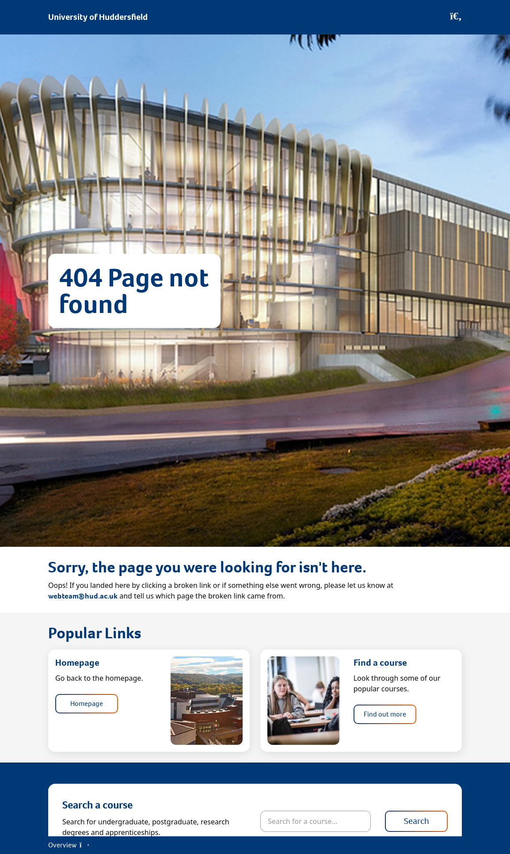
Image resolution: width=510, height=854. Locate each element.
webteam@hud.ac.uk (83, 596)
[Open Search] (456, 17)
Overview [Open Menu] (68, 845)
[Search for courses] (315, 821)
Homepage (86, 703)
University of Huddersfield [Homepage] (98, 17)
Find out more (385, 714)
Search (416, 821)
